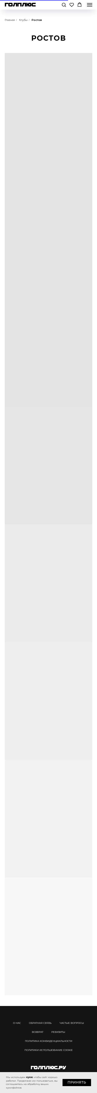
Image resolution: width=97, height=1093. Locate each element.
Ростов (37, 20)
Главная (10, 20)
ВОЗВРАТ (37, 1032)
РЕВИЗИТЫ (58, 1032)
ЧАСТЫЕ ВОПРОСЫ (72, 1023)
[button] (64, 4)
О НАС (17, 1023)
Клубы (23, 20)
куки (29, 1077)
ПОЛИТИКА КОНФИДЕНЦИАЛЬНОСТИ (48, 1041)
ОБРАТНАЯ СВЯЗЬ (40, 1023)
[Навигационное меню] (89, 4)
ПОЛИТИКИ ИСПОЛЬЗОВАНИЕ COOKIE (48, 1050)
